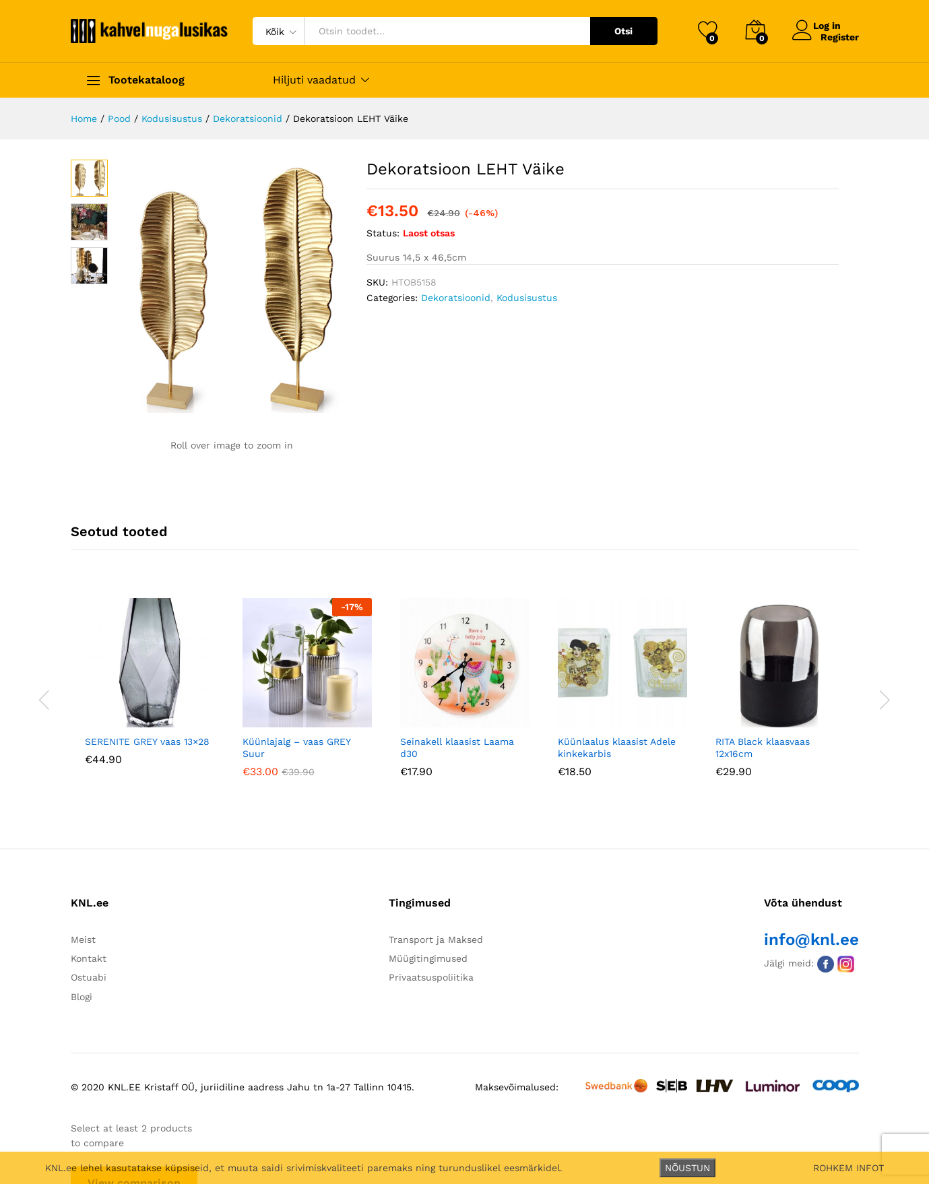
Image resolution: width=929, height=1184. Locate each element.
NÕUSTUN (687, 1167)
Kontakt (88, 958)
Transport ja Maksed (436, 939)
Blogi (81, 996)
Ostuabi (88, 977)
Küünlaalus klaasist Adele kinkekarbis (617, 747)
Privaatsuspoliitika (431, 977)
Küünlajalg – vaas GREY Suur (296, 747)
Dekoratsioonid (455, 297)
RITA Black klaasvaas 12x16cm (762, 747)
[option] (149, 691)
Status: (382, 233)
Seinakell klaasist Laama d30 (457, 747)
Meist (83, 939)
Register (840, 36)
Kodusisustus (526, 297)
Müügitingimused (428, 958)
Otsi (623, 31)
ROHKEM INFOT (848, 1167)
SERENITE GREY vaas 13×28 (147, 741)
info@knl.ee (811, 939)
